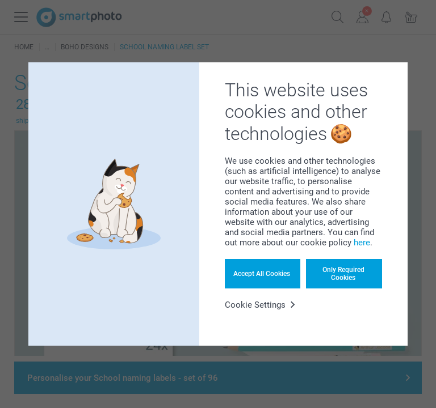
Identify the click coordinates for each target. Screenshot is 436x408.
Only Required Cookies (343, 274)
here (362, 242)
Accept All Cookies (261, 274)
